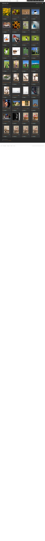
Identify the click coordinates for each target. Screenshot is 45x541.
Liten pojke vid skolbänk (25, 121)
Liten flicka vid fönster (15, 121)
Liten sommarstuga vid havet (35, 108)
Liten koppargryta (16, 56)
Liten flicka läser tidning (34, 95)
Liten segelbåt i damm (6, 121)
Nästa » (10, 140)
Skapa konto (41, 0)
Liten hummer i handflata (6, 108)
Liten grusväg (6, 69)
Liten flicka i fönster (25, 108)
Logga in (38, 0)
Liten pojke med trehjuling (15, 82)
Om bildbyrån (29, 0)
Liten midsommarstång (25, 56)
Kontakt (36, 0)
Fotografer (33, 0)
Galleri (41, 3)
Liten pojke (15, 69)
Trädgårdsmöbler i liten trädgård (6, 82)
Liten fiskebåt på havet (15, 95)
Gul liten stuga (15, 108)
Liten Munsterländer (6, 56)
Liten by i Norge (34, 69)
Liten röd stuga (25, 69)
